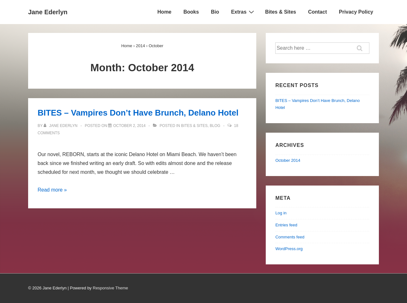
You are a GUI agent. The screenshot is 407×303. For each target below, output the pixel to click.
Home (164, 12)
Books (191, 12)
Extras (243, 11)
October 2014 (287, 160)
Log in (280, 213)
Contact (317, 12)
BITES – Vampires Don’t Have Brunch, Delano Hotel (138, 112)
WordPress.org (288, 248)
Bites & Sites (280, 12)
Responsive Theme (110, 288)
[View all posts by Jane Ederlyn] (61, 125)
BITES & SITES (194, 125)
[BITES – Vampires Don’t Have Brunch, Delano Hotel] (129, 125)
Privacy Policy (356, 12)
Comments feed (289, 237)
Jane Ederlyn (48, 12)
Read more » (52, 190)
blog (215, 125)
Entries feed (286, 225)
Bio (215, 12)
